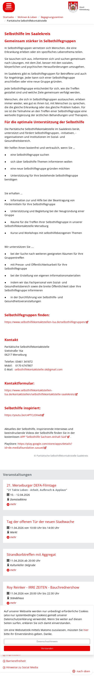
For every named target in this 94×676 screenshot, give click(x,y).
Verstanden (47, 648)
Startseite (8, 17)
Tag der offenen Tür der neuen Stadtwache (40, 521)
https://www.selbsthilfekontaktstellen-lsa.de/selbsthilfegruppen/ (45, 322)
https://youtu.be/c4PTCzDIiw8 (23, 415)
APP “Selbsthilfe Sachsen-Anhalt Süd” (43, 437)
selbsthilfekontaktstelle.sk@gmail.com (38, 369)
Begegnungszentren (52, 17)
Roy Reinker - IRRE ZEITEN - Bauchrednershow (43, 587)
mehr (13, 504)
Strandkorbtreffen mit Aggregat (31, 554)
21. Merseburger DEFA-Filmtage (31, 485)
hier (86, 630)
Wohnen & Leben (27, 17)
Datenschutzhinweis (47, 641)
